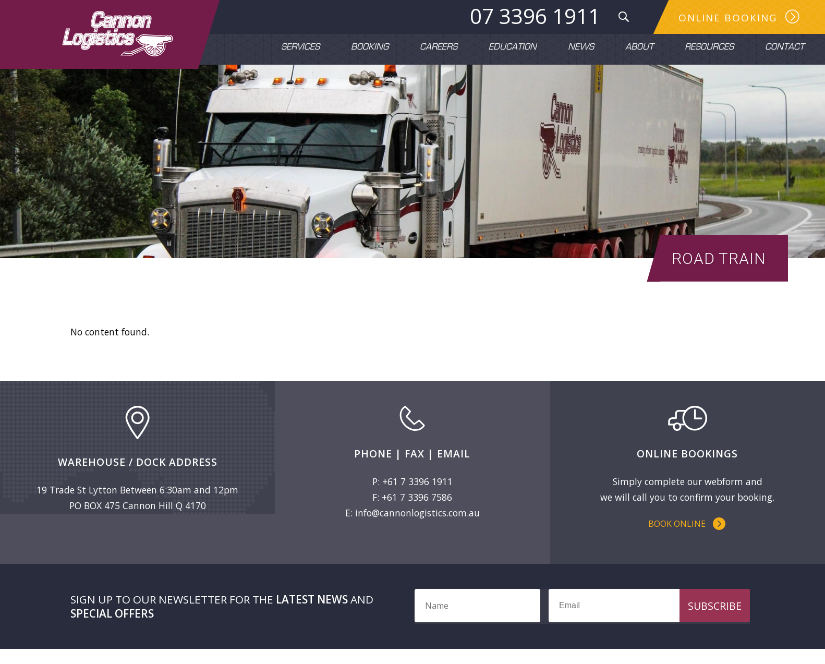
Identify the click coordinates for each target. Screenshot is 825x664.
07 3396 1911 (534, 16)
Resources (709, 47)
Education (513, 47)
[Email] (645, 620)
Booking (370, 47)
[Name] (477, 620)
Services (300, 47)
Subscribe (714, 621)
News (581, 47)
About (639, 47)
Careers (438, 47)
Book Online (677, 537)
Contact (784, 47)
